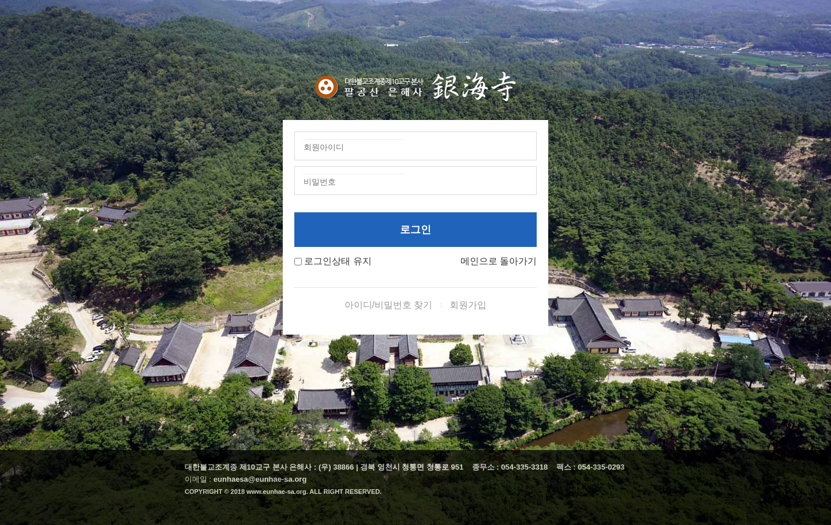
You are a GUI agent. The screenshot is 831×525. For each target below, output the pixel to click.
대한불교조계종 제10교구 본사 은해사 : (250, 467)
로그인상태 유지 (337, 261)
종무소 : (486, 467)
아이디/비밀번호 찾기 (389, 305)
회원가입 (468, 305)
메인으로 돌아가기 (499, 261)
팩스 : (567, 467)
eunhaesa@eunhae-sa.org (260, 479)
